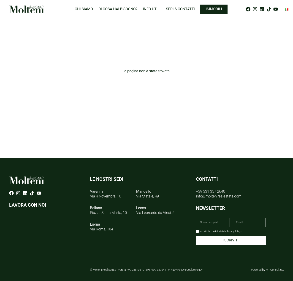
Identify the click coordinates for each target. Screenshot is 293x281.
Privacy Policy (176, 269)
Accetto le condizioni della (220, 231)
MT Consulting (274, 269)
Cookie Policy (195, 269)
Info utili (151, 9)
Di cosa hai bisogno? (117, 9)
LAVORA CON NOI (27, 205)
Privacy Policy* (234, 231)
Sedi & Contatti (180, 9)
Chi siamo (84, 9)
